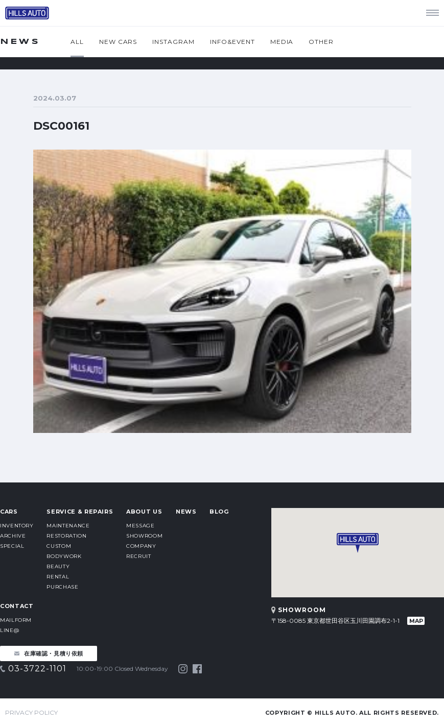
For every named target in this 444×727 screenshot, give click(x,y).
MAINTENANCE (67, 525)
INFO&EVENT (232, 41)
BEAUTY (57, 566)
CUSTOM (58, 546)
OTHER (321, 41)
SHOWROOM (144, 535)
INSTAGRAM (173, 41)
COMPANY (141, 546)
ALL (77, 41)
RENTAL (57, 576)
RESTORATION (66, 535)
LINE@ (9, 630)
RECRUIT (138, 556)
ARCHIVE (13, 535)
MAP (416, 620)
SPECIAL (12, 546)
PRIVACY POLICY (31, 712)
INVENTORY (17, 525)
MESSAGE (140, 525)
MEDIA (282, 41)
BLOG (219, 511)
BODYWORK (63, 556)
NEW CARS (118, 41)
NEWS (186, 511)
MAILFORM (16, 620)
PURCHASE (62, 587)
